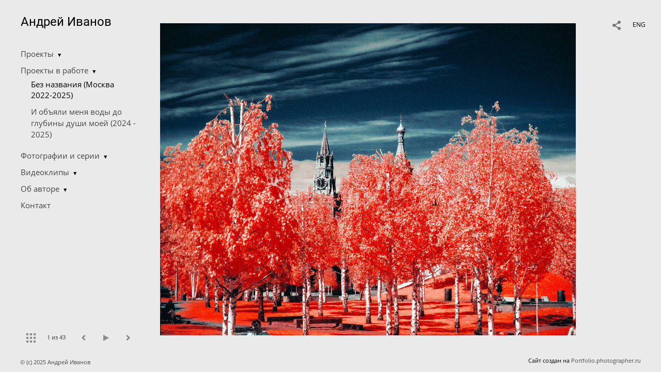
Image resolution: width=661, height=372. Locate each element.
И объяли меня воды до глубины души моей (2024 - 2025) (83, 123)
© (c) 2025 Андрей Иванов (56, 362)
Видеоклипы (45, 172)
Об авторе (40, 188)
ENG (639, 24)
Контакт (36, 205)
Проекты (37, 54)
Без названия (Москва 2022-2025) (72, 90)
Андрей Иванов (66, 21)
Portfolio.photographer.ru (606, 360)
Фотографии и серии (60, 155)
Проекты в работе (54, 70)
